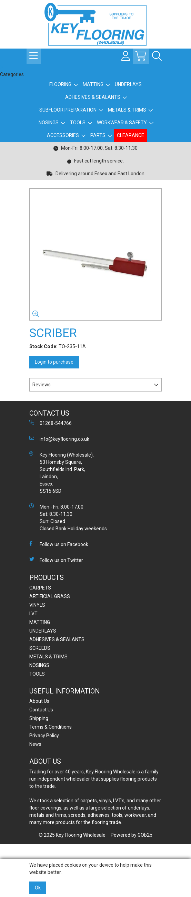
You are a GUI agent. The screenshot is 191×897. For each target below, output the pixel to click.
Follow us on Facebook (58, 544)
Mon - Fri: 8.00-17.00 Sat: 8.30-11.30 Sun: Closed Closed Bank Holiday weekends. (68, 517)
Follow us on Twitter (56, 560)
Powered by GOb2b (131, 835)
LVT (33, 613)
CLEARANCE (130, 135)
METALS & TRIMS (127, 110)
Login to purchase (54, 362)
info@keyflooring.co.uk (59, 439)
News (35, 744)
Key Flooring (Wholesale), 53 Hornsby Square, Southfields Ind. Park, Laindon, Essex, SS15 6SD (61, 472)
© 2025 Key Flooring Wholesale (72, 835)
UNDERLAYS (128, 84)
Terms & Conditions (50, 727)
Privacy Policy (44, 735)
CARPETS (40, 588)
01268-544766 (50, 423)
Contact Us (41, 709)
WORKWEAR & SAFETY (122, 122)
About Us (39, 701)
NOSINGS (49, 122)
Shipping (38, 718)
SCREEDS (39, 648)
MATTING (93, 84)
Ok (38, 887)
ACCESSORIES (63, 135)
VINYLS (37, 605)
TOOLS (78, 122)
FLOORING (60, 84)
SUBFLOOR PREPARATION (68, 110)
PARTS (97, 135)
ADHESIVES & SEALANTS (92, 97)
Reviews (41, 384)
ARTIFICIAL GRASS (49, 596)
